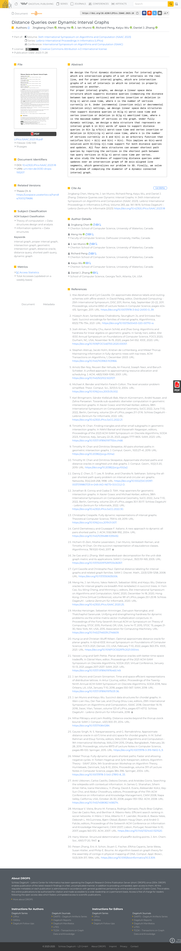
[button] (37, 4)
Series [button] (62, 4)
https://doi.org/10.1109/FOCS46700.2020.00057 (99, 343)
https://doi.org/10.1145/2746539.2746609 (95, 632)
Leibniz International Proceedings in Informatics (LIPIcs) (69, 40)
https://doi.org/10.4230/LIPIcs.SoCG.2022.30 (97, 509)
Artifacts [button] (119, 4)
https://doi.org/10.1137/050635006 (98, 576)
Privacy (123, 946)
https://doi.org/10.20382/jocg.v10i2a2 (106, 467)
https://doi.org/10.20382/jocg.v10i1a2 (93, 453)
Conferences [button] (99, 4)
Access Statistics (28, 272)
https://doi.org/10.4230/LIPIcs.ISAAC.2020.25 (98, 604)
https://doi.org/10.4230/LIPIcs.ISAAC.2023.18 (139, 208)
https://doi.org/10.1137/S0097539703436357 (97, 562)
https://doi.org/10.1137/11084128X (90, 725)
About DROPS (98, 946)
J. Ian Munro (83, 27)
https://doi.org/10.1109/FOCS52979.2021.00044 (112, 649)
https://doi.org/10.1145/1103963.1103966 (94, 360)
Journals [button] (78, 4)
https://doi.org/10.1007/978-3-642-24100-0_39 (127, 309)
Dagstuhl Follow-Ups (23, 923)
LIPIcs (16, 916)
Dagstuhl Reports (62, 920)
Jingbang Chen (43, 27)
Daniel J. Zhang (144, 27)
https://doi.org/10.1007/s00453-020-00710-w (128, 323)
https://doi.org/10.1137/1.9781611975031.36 (95, 691)
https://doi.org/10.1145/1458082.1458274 (95, 802)
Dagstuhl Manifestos (63, 923)
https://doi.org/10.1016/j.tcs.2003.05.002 (95, 391)
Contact (134, 946)
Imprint (113, 946)
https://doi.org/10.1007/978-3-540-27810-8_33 (98, 774)
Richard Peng (105, 27)
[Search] (150, 4)
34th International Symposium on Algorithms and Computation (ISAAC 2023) (84, 36)
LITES (56, 927)
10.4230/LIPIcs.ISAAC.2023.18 (39, 165)
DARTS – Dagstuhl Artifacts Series (70, 916)
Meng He (64, 27)
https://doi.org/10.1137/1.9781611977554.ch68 (97, 440)
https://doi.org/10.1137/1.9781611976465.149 (96, 670)
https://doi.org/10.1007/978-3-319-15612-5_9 (138, 750)
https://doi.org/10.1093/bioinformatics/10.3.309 (128, 857)
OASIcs (16, 920)
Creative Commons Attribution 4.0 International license (66, 48)
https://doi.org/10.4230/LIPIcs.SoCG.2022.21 (97, 419)
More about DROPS (23, 899)
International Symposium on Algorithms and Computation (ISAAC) (83, 44)
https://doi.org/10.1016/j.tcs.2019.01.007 (94, 522)
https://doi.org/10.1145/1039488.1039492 (95, 535)
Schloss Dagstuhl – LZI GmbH (73, 946)
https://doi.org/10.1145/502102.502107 (93, 378)
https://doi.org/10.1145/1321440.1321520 (140, 830)
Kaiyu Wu (122, 27)
